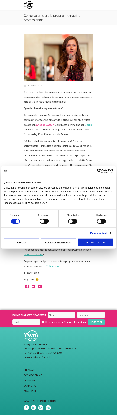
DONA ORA (30, 385)
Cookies (28, 357)
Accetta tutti (95, 242)
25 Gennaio (52, 265)
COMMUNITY (31, 380)
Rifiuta (21, 242)
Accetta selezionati (58, 242)
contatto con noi (33, 254)
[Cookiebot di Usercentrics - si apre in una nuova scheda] (99, 171)
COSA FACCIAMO (33, 375)
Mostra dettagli (98, 233)
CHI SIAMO (30, 370)
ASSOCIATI (30, 391)
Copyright (46, 357)
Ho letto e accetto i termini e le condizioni (65, 322)
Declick (89, 124)
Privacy (36, 357)
